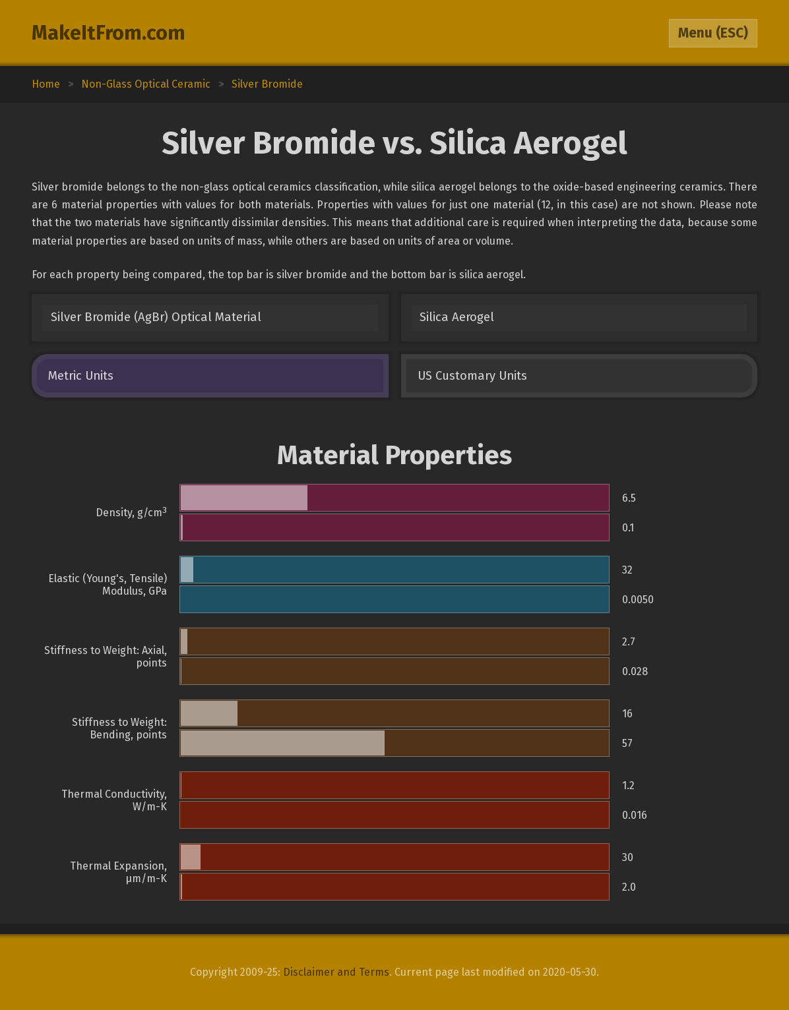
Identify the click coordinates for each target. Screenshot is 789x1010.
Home (46, 84)
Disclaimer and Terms (336, 972)
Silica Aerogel (457, 317)
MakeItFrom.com (108, 33)
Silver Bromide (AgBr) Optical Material (156, 317)
